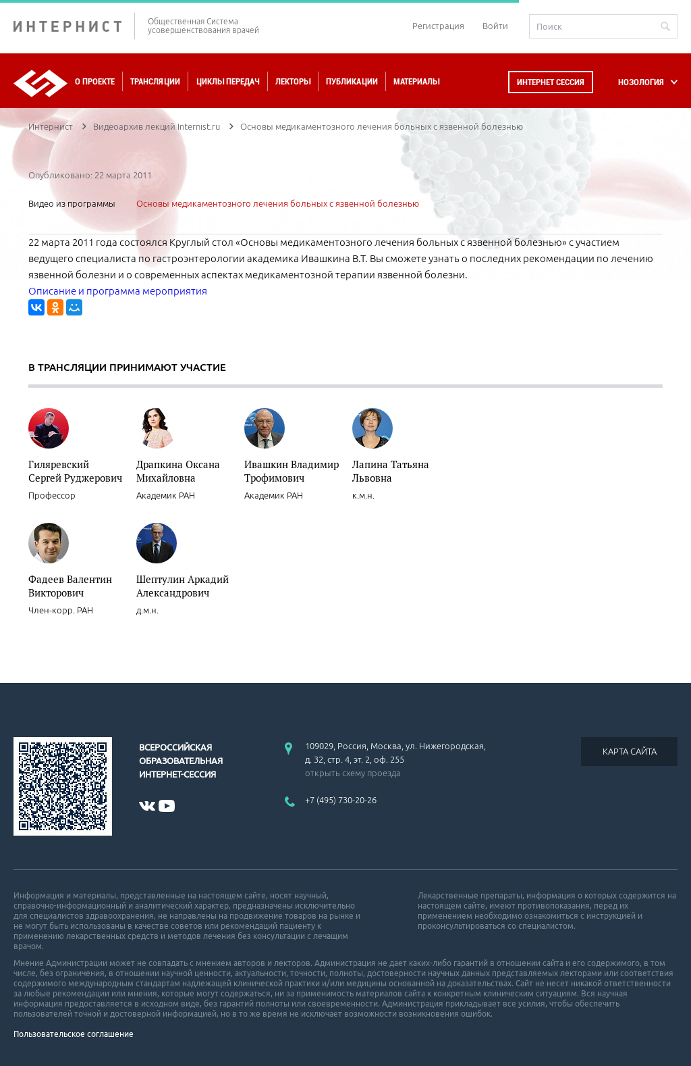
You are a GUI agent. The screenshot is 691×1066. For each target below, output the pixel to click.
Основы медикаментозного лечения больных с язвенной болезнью (277, 203)
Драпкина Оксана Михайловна (178, 470)
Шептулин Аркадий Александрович (182, 585)
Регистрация (438, 25)
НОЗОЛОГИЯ (641, 82)
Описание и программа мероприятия (117, 291)
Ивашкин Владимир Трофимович (291, 470)
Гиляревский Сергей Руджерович (75, 470)
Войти (495, 25)
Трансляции (155, 81)
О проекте (95, 81)
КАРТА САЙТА (630, 751)
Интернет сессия (550, 82)
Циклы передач (228, 81)
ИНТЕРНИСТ (74, 26)
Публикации (352, 81)
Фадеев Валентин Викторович (70, 585)
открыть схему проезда (353, 773)
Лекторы (292, 81)
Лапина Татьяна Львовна (390, 470)
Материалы (416, 81)
